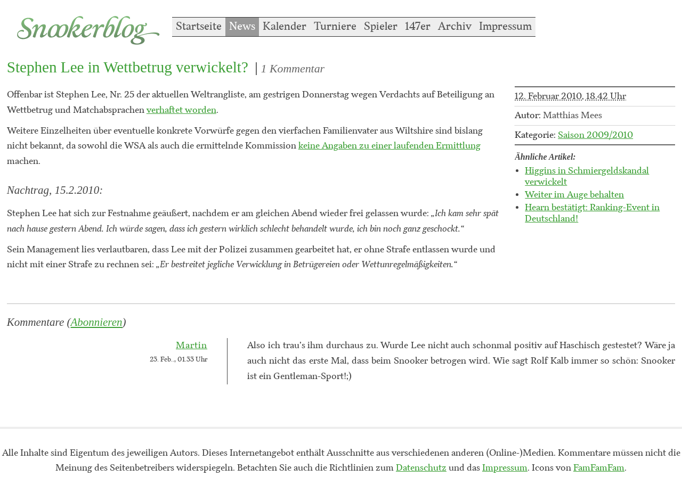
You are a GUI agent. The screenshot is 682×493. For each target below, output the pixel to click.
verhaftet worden (181, 110)
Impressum (505, 26)
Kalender (284, 26)
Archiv (455, 26)
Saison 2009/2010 (595, 135)
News (242, 26)
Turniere (335, 26)
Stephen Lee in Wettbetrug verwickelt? (127, 67)
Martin (191, 345)
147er (418, 26)
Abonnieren (97, 322)
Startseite (199, 26)
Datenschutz (421, 468)
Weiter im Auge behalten (574, 195)
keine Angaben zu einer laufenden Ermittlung (389, 146)
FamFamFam (598, 468)
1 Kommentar (292, 68)
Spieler (380, 26)
